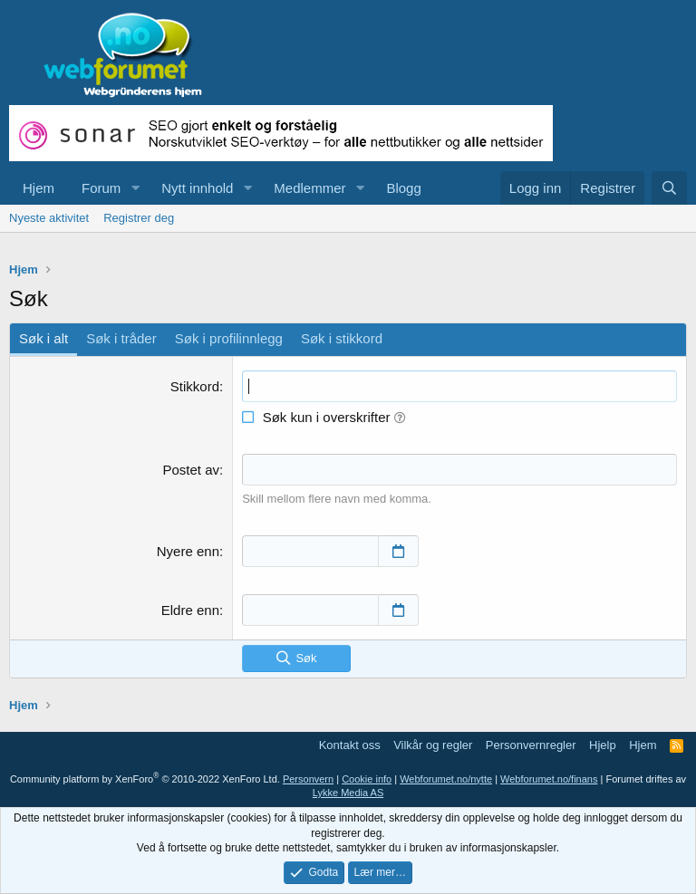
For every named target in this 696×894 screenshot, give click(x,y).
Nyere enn (188, 551)
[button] (135, 188)
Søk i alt (43, 338)
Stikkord (194, 386)
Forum (101, 188)
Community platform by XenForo (145, 779)
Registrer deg (138, 218)
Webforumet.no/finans (548, 779)
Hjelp (602, 745)
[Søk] (669, 188)
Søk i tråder (121, 338)
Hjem (38, 188)
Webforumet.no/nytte (446, 779)
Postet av (190, 469)
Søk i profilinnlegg (229, 338)
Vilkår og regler (432, 745)
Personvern (308, 779)
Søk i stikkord (341, 338)
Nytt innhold (197, 188)
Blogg (403, 188)
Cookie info (367, 779)
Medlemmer (309, 188)
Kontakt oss (350, 745)
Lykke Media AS (348, 792)
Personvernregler (531, 745)
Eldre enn (190, 610)
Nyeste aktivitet (49, 218)
